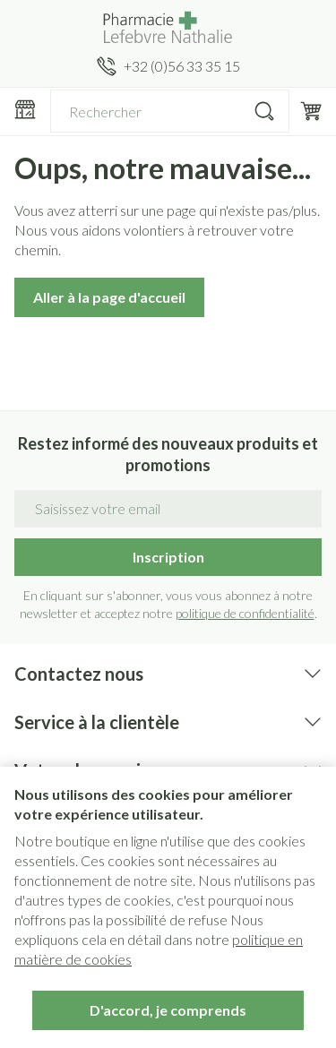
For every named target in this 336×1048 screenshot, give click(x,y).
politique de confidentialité (245, 613)
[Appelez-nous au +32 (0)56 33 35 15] (168, 66)
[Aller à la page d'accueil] (168, 28)
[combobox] (169, 111)
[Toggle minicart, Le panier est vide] (311, 111)
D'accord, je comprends (168, 1009)
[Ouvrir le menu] (25, 109)
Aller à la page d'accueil (109, 296)
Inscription (168, 556)
